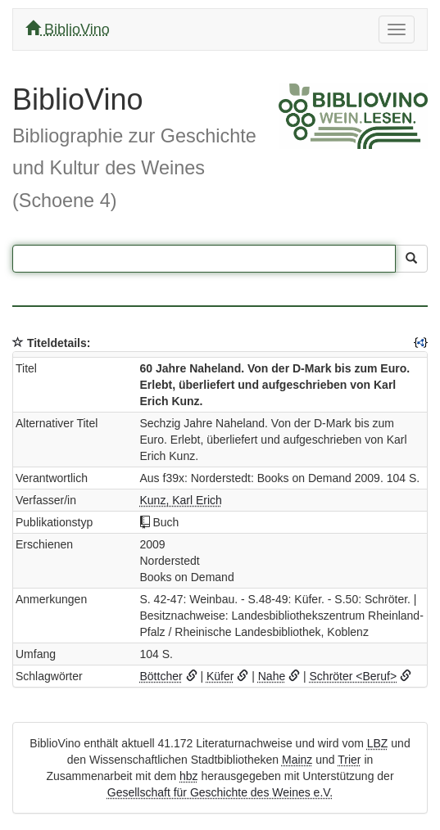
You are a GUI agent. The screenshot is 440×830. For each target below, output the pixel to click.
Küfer (220, 676)
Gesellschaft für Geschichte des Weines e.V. (220, 792)
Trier (349, 759)
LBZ (377, 743)
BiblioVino (67, 29)
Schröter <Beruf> (353, 676)
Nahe (271, 676)
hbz (188, 776)
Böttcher (161, 676)
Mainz (297, 759)
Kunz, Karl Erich (181, 500)
